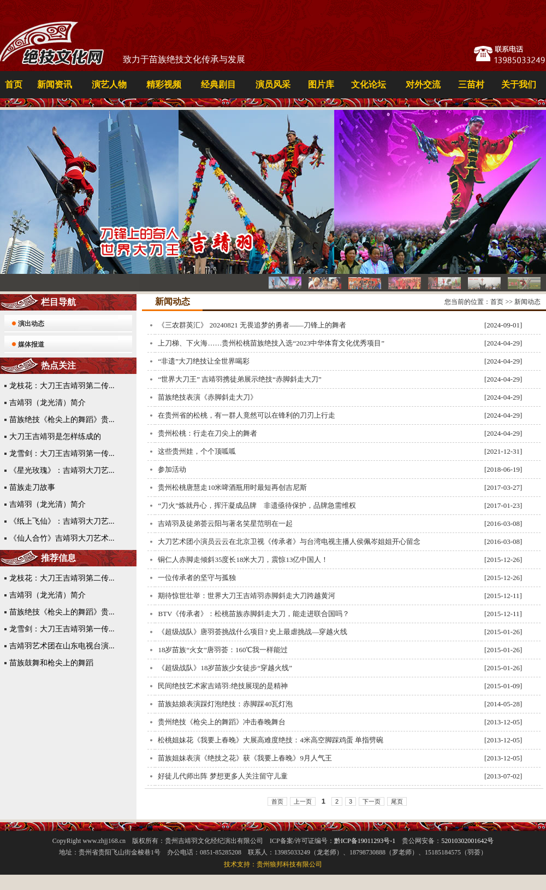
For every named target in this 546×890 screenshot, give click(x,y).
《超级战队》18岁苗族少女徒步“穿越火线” (225, 668)
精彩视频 (163, 84)
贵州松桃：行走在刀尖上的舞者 (207, 433)
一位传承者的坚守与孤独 (197, 577)
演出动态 (31, 323)
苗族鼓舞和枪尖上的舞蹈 (51, 663)
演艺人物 (109, 84)
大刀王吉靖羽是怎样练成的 (55, 436)
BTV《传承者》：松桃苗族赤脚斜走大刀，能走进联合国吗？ (253, 614)
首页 (13, 84)
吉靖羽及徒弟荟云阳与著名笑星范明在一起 (225, 523)
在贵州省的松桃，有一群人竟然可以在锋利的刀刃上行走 (246, 415)
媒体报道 (31, 344)
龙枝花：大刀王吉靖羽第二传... (62, 386)
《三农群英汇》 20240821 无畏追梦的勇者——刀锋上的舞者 (252, 325)
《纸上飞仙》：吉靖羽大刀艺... (62, 521)
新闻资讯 (54, 84)
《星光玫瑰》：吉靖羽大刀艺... (62, 470)
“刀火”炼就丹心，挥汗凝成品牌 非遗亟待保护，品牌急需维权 (257, 505)
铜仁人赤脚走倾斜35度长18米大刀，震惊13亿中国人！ (243, 559)
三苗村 (471, 84)
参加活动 (172, 469)
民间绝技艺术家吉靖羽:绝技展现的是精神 (223, 686)
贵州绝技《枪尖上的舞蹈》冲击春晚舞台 (222, 722)
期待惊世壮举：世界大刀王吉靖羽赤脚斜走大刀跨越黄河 (246, 596)
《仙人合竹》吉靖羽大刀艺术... (62, 538)
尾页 (397, 801)
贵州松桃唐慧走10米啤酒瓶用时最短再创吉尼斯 (232, 487)
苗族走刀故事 (32, 487)
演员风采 (273, 84)
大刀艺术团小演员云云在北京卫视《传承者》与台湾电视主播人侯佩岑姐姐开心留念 (289, 541)
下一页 (372, 801)
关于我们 (518, 84)
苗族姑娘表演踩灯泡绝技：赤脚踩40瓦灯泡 (225, 704)
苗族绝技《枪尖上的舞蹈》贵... (62, 419)
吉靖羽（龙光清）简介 (47, 403)
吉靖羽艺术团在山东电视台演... (62, 646)
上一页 (303, 801)
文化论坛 (368, 84)
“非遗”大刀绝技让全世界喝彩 (204, 361)
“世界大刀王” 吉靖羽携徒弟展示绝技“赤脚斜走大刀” (239, 379)
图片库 (321, 84)
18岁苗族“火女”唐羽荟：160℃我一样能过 (223, 650)
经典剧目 (218, 84)
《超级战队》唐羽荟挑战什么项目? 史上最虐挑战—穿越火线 (252, 632)
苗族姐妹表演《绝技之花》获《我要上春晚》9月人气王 (245, 758)
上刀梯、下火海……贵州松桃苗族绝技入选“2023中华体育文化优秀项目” (271, 343)
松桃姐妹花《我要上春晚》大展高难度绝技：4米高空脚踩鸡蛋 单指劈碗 (270, 740)
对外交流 (423, 84)
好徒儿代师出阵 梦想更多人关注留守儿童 (222, 776)
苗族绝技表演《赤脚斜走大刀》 (207, 397)
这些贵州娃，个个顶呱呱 (197, 451)
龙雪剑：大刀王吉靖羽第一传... (62, 453)
